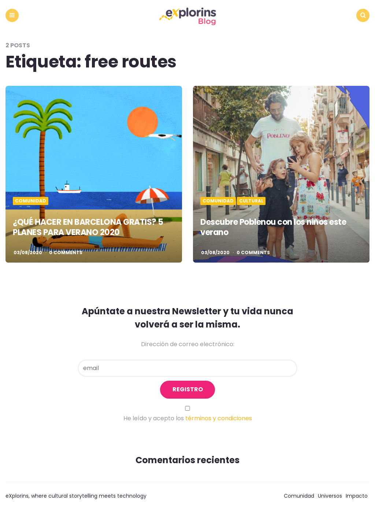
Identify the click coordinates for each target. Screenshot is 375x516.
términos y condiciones (218, 418)
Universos (330, 495)
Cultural (251, 201)
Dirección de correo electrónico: (187, 344)
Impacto (357, 495)
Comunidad (30, 201)
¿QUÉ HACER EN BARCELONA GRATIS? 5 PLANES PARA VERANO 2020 (88, 227)
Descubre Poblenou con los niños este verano (273, 227)
